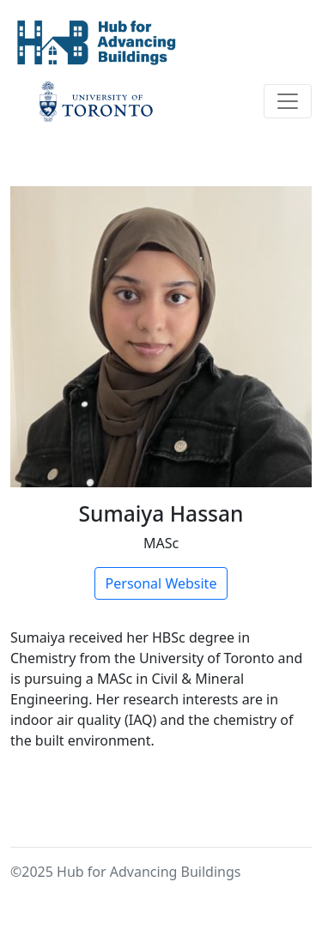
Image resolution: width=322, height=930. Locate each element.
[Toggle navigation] (288, 101)
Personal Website (161, 583)
